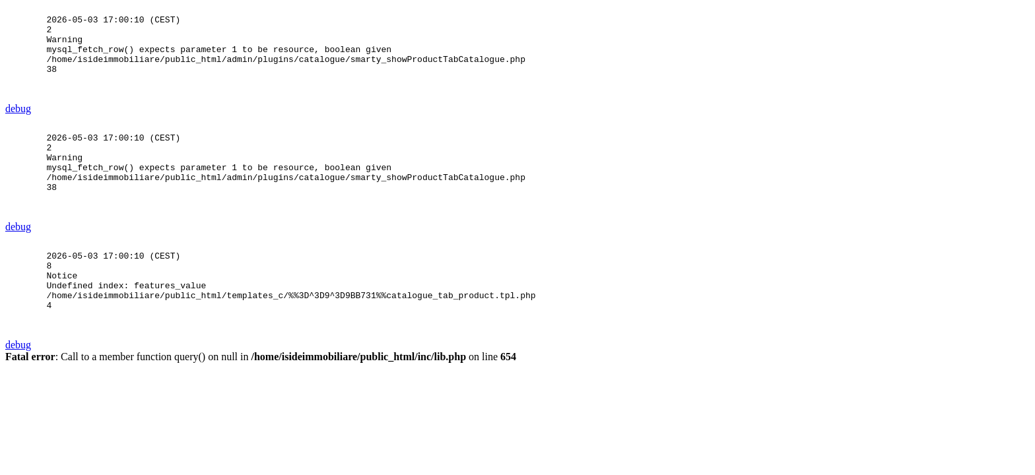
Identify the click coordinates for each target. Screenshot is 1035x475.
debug (18, 126)
